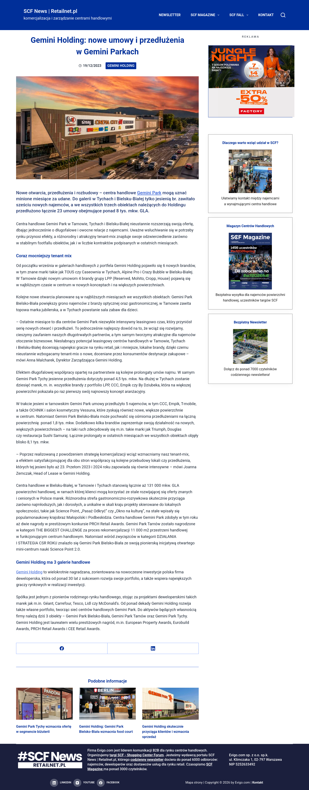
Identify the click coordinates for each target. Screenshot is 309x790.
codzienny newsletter (147, 760)
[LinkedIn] (153, 648)
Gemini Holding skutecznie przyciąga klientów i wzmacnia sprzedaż (165, 731)
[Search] (283, 15)
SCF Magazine (206, 15)
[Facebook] (62, 648)
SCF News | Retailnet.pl (50, 11)
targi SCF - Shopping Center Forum (137, 755)
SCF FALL (239, 15)
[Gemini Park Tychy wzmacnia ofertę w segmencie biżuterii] (44, 704)
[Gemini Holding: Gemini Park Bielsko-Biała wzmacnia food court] (107, 704)
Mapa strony (194, 783)
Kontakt (266, 15)
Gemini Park (149, 192)
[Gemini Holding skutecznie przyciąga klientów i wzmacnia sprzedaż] (170, 704)
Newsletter (169, 15)
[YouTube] (84, 783)
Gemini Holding (121, 66)
